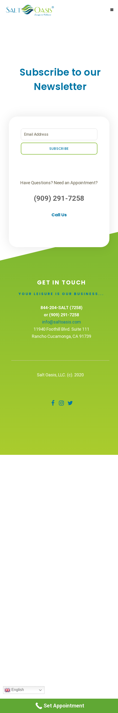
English (14, 690)
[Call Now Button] (59, 706)
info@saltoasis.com (61, 321)
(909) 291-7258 (59, 198)
